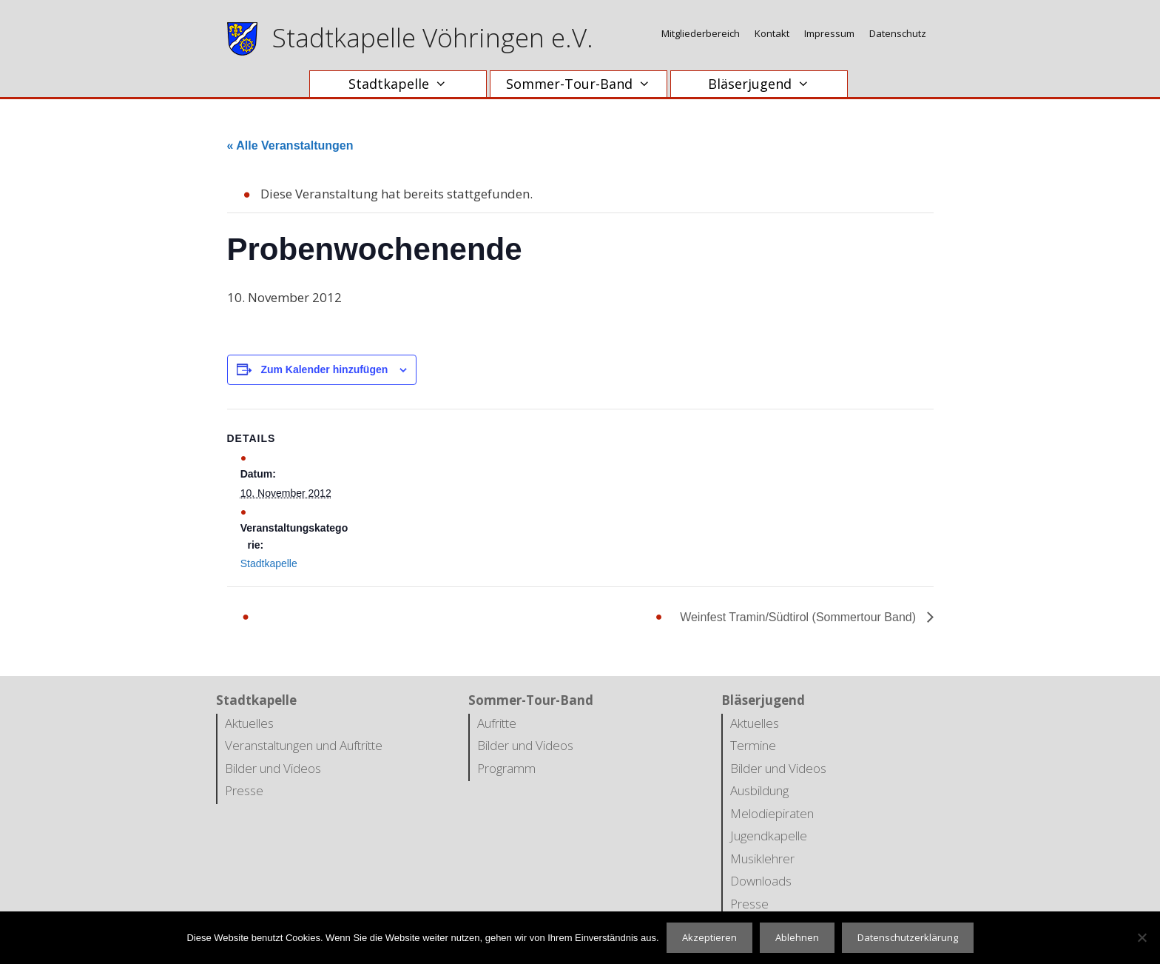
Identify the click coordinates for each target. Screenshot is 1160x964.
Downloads (761, 880)
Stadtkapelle (405, 84)
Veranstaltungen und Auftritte (303, 745)
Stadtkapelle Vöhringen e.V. (432, 37)
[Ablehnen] (1141, 937)
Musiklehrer (762, 858)
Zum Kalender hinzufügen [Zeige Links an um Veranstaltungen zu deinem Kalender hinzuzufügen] (324, 369)
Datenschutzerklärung (907, 937)
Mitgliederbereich (700, 33)
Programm (506, 768)
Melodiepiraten (772, 813)
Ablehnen (797, 937)
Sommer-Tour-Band (585, 84)
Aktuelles (249, 723)
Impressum (829, 33)
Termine (753, 745)
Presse (244, 790)
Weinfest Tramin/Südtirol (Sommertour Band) (799, 617)
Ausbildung (759, 790)
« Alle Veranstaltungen (290, 145)
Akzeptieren (709, 937)
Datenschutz (897, 33)
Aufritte (496, 723)
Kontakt (772, 33)
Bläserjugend (766, 84)
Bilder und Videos (273, 768)
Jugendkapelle (768, 835)
